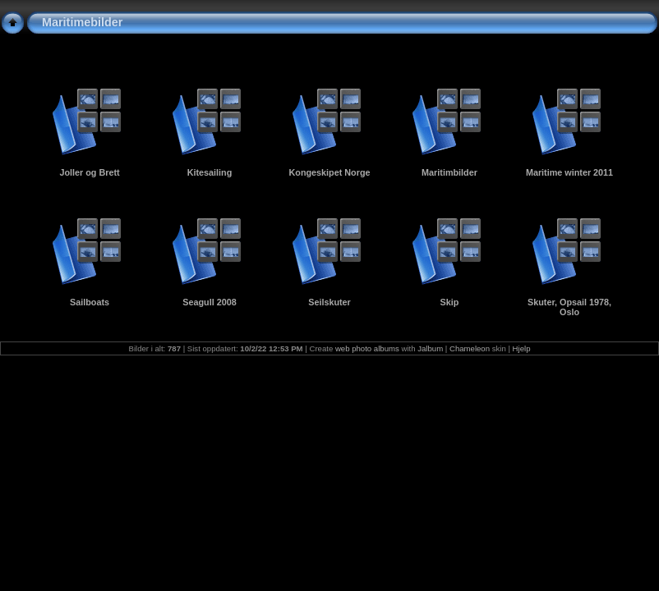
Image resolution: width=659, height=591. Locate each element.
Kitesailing (210, 172)
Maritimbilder (449, 172)
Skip (449, 302)
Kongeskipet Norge (330, 172)
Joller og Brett (89, 172)
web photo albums (367, 348)
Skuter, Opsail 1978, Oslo (569, 307)
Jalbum (430, 348)
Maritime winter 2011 (569, 172)
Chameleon (469, 348)
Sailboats (89, 302)
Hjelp (522, 348)
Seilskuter (329, 302)
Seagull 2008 (209, 302)
